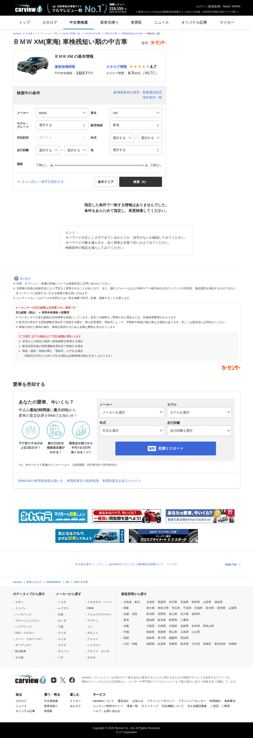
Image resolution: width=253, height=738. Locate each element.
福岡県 (150, 643)
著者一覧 (132, 706)
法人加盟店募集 (197, 706)
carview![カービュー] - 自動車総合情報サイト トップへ (143, 564)
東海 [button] (116, 125)
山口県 (196, 632)
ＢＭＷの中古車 (92, 33)
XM (67, 582)
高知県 (184, 638)
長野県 (162, 614)
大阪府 (150, 626)
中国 (126, 632)
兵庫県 (162, 626)
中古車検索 (78, 22)
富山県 (173, 614)
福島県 (218, 602)
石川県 (184, 614)
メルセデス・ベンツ (99, 602)
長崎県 (173, 643)
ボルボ (91, 657)
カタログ (49, 22)
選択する (119, 150)
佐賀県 (162, 643)
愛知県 (150, 620)
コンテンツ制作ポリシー (108, 706)
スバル (62, 639)
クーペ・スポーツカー (29, 639)
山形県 (207, 602)
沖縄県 (232, 643)
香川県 (162, 638)
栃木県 (210, 608)
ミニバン (20, 608)
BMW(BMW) (54, 582)
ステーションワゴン (27, 620)
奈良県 (196, 626)
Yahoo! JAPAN (231, 6)
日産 (60, 614)
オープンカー (23, 645)
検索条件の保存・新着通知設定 (139, 92)
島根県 (162, 632)
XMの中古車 (111, 33)
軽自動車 (20, 651)
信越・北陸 (130, 614)
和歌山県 (208, 626)
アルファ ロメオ (98, 651)
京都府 (173, 626)
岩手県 (173, 602)
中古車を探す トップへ (89, 564)
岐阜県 (162, 620)
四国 (126, 638)
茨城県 (198, 608)
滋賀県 (184, 626)
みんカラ (75, 706)
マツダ (62, 632)
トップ (24, 22)
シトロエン (94, 645)
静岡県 (173, 620)
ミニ (90, 626)
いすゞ (62, 657)
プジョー (92, 639)
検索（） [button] (140, 182)
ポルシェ (92, 632)
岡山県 (173, 632)
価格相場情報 (64, 67)
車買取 (136, 22)
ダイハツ (63, 651)
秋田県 (196, 602)
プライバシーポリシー (161, 701)
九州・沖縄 (130, 643)
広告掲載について (173, 706)
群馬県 (221, 608)
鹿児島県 (219, 643)
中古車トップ (32, 33)
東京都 (150, 608)
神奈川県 (163, 608)
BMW (90, 608)
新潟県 (150, 614)
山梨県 (232, 608)
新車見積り (109, 22)
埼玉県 (176, 608)
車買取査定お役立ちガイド (121, 481)
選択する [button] (45, 125)
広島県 (184, 632)
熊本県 (184, 643)
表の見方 (22, 278)
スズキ (62, 645)
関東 (126, 608)
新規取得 (214, 6)
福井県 (196, 614)
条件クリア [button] (106, 182)
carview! (17, 33)
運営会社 (123, 701)
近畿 (126, 626)
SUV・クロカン (25, 632)
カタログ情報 (116, 67)
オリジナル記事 (194, 22)
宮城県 (184, 602)
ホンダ (62, 620)
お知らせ (137, 701)
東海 (126, 620)
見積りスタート (171, 448)
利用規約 (215, 701)
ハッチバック (23, 614)
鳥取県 (150, 632)
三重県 (184, 620)
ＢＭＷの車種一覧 (71, 33)
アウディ (92, 620)
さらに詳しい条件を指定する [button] (43, 181)
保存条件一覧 (152, 97)
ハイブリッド (23, 626)
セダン (19, 602)
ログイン (201, 6)
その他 (19, 657)
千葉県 (187, 608)
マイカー (226, 22)
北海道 (150, 602)
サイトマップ (150, 706)
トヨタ (62, 602)
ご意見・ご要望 (220, 706)
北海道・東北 (131, 602)
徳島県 (150, 638)
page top (231, 564)
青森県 (162, 602)
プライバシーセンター (192, 701)
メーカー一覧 (50, 33)
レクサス (63, 608)
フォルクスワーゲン (99, 614)
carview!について (103, 701)
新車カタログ (34, 582)
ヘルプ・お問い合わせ (106, 711)
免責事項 (229, 701)
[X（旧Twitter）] (63, 680)
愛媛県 (173, 638)
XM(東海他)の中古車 (132, 33)
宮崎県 (207, 643)
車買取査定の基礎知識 (83, 481)
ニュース (161, 22)
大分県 (196, 643)
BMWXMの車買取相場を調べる (40, 481)
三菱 (60, 626)
